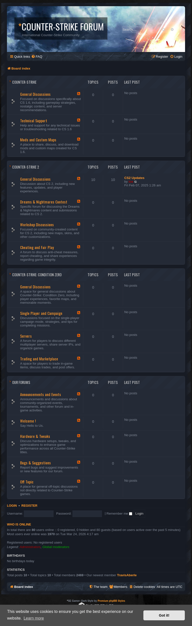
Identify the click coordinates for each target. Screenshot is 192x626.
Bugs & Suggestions (35, 463)
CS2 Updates (134, 178)
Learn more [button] (34, 618)
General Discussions (35, 94)
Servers (26, 336)
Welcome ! (28, 421)
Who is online (19, 524)
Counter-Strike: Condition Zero (37, 274)
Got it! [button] (164, 615)
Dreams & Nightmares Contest (43, 202)
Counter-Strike (24, 82)
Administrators (30, 547)
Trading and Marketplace (39, 359)
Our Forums (21, 382)
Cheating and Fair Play (37, 247)
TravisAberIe (127, 575)
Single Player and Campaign (41, 313)
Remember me (119, 513)
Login (12, 505)
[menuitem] (36, 56)
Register (29, 505)
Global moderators (55, 547)
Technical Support (33, 121)
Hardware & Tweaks (35, 436)
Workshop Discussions (37, 224)
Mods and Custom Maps (38, 140)
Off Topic (26, 482)
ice (131, 181)
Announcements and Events (40, 394)
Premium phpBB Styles (111, 601)
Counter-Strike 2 (25, 167)
